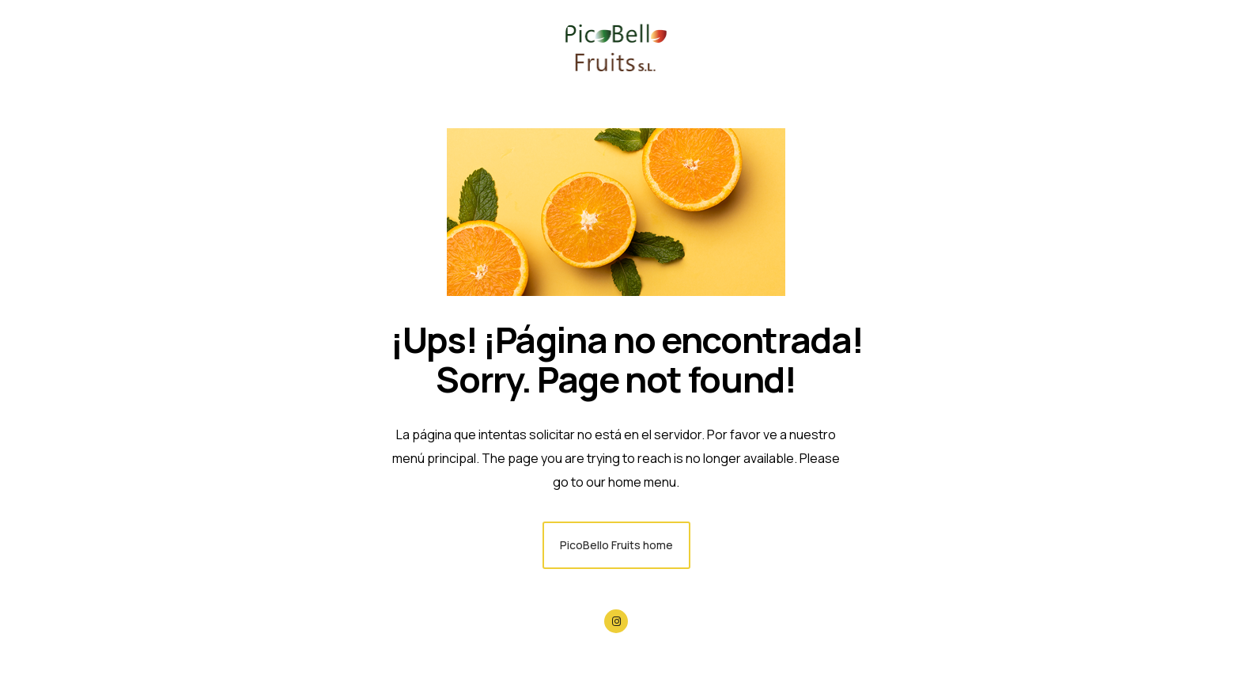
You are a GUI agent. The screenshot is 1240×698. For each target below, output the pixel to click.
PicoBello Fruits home (616, 544)
